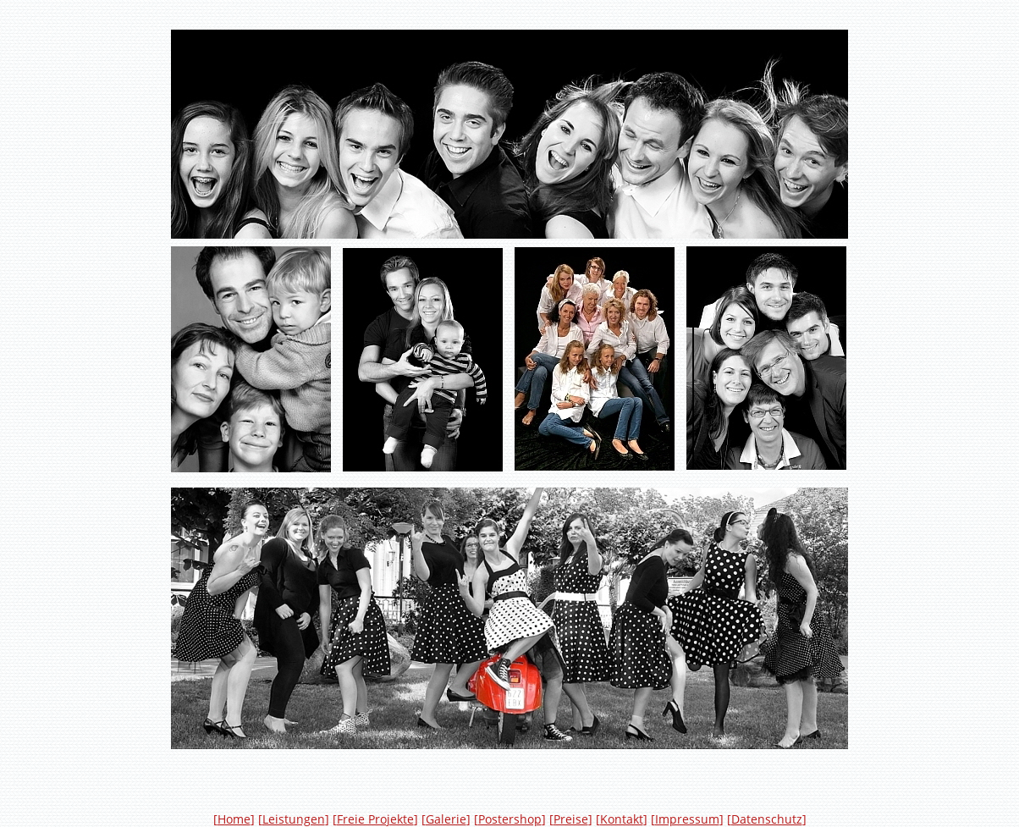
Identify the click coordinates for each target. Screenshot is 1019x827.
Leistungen (293, 819)
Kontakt (621, 819)
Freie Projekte (375, 819)
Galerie (446, 819)
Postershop (510, 819)
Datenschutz (766, 819)
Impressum (687, 819)
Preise (571, 819)
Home (234, 819)
